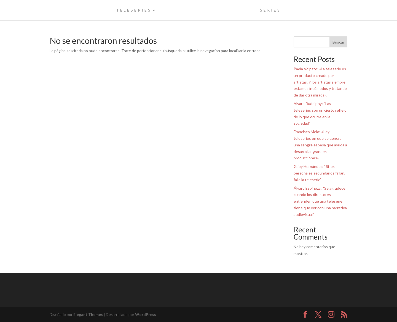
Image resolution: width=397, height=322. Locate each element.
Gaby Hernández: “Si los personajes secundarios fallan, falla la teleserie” (319, 173)
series (270, 10)
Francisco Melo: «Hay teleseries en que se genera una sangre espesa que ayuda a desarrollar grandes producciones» (320, 144)
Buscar (338, 42)
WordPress (145, 314)
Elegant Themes (88, 314)
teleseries (134, 10)
